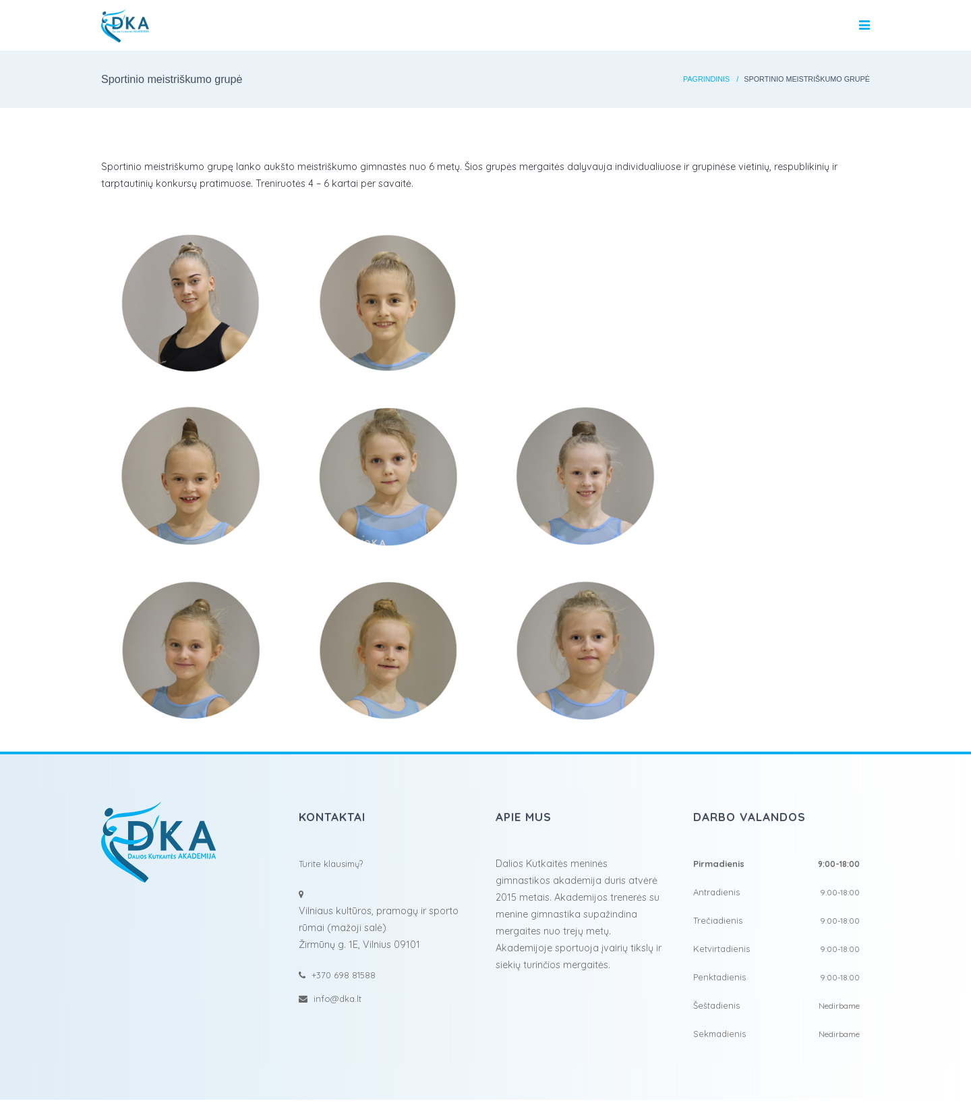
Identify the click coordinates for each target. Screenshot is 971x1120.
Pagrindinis (706, 79)
